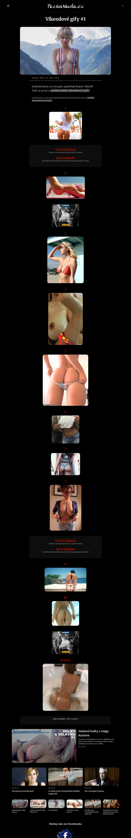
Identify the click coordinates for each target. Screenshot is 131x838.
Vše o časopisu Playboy (94, 791)
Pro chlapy (82, 746)
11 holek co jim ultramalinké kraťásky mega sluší (92, 812)
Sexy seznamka (65, 157)
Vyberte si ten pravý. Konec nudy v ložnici (65, 152)
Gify (46, 78)
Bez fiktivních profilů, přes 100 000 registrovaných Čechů (65, 161)
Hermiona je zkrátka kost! (23, 791)
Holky (51, 78)
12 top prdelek (52, 810)
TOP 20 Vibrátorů (65, 149)
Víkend (56, 78)
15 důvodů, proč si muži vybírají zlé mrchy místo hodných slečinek (110, 812)
